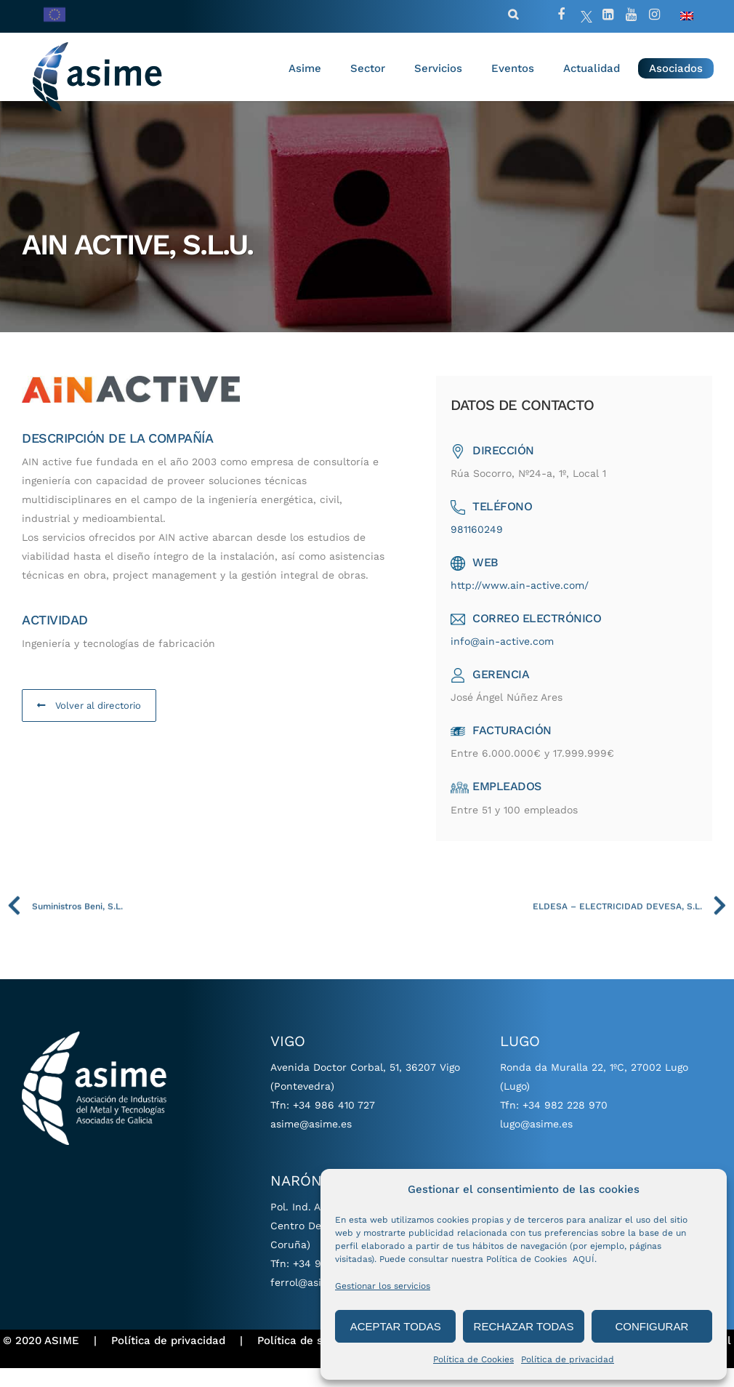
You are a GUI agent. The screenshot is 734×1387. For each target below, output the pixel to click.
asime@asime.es (311, 1143)
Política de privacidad (567, 1359)
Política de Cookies (473, 1359)
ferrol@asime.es (310, 1301)
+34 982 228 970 (565, 1124)
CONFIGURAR (651, 1326)
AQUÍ (583, 1259)
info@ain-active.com (505, 660)
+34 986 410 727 (334, 1124)
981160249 (480, 548)
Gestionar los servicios (382, 1286)
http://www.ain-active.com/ (523, 604)
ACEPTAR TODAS (395, 1326)
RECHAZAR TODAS (524, 1326)
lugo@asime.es (536, 1143)
